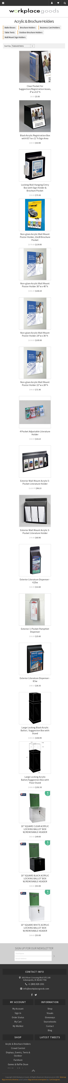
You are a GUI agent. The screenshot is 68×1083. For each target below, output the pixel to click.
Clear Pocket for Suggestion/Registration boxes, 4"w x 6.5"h (35, 89)
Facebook (32, 994)
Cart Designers (54, 1079)
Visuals (50, 1013)
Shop (50, 1008)
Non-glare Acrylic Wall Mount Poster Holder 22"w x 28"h (35, 383)
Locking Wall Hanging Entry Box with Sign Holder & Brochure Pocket (35, 187)
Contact (50, 1026)
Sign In (18, 1013)
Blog (50, 1030)
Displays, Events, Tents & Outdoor (18, 1054)
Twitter (36, 994)
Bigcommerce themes (10, 1079)
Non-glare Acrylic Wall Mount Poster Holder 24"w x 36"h (35, 334)
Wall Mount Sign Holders (15, 37)
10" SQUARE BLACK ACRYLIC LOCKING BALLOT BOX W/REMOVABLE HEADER (35, 878)
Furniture (18, 1060)
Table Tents (10, 32)
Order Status (18, 1017)
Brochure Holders (27, 27)
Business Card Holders (50, 27)
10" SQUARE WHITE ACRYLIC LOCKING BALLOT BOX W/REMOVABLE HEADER (35, 927)
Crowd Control (18, 1048)
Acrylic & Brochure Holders (18, 1043)
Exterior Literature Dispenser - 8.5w (35, 680)
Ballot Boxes (10, 27)
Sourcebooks (50, 1021)
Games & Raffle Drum (18, 1064)
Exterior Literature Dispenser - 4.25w (35, 581)
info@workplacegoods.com (35, 988)
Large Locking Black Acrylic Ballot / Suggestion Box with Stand (35, 730)
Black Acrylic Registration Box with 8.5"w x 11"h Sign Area (35, 137)
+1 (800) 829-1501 (35, 984)
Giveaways (50, 1017)
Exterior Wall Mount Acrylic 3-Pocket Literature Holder (35, 532)
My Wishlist (18, 1026)
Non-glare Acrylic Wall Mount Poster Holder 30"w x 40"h (35, 285)
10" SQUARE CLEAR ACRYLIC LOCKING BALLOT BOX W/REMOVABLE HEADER (35, 829)
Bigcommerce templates (37, 1079)
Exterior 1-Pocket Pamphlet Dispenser (35, 630)
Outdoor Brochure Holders (30, 32)
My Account (17, 1008)
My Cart (18, 1021)
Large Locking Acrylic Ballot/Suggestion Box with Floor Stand (35, 779)
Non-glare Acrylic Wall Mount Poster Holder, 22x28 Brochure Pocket (35, 237)
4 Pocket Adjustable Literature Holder (35, 433)
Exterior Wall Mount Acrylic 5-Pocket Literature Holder (35, 482)
